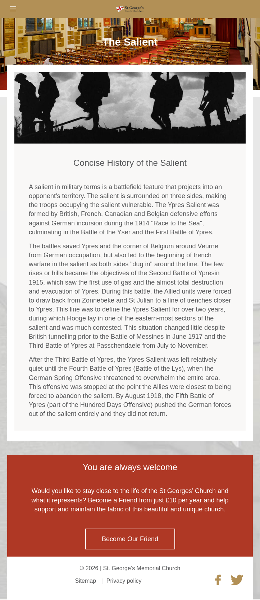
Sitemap (85, 581)
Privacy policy (124, 581)
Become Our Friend (130, 539)
